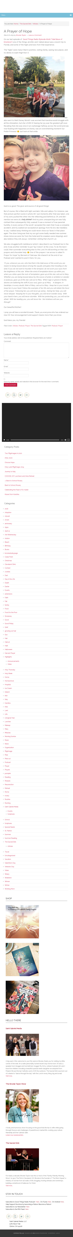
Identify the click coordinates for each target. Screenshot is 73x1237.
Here (37, 1202)
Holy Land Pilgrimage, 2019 (14, 467)
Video (10, 664)
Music (7, 740)
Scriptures (11, 814)
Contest (7, 568)
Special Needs (10, 827)
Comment (7, 341)
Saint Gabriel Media (11, 807)
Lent (6, 710)
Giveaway (8, 616)
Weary (7, 874)
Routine (7, 799)
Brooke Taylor (36, 5)
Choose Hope (9, 462)
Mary (6, 729)
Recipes (7, 781)
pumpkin (8, 773)
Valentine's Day (10, 863)
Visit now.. (9, 1076)
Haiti (6, 646)
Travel (7, 852)
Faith (6, 598)
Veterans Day (9, 867)
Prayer (27, 326)
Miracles (8, 733)
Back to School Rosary (13, 485)
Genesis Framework (41, 1233)
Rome (7, 792)
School (7, 820)
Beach (7, 542)
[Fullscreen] (68, 440)
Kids (6, 707)
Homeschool (9, 681)
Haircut (7, 642)
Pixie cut (8, 759)
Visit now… (9, 1185)
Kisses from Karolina (12, 494)
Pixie (6, 755)
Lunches (8, 721)
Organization (9, 747)
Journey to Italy (10, 471)
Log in (58, 1233)
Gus (6, 635)
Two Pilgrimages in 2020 (13, 453)
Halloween (8, 649)
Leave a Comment (34, 35)
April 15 (7, 531)
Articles (15, 326)
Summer (8, 834)
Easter (7, 586)
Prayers (7, 770)
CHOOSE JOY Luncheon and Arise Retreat (19, 476)
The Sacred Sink (36, 326)
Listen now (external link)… (15, 1135)
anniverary (8, 523)
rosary (7, 796)
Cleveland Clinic (10, 564)
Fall (6, 601)
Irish (6, 696)
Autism (7, 538)
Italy (6, 699)
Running (7, 803)
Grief (6, 627)
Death (7, 583)
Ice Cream (8, 688)
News (7, 744)
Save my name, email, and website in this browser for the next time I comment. (31, 382)
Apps (6, 527)
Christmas (8, 560)
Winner (7, 881)
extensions (8, 594)
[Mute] (65, 440)
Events (7, 590)
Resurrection (9, 784)
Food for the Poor (11, 612)
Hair (6, 638)
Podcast (21, 326)
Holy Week (8, 673)
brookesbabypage (11, 553)
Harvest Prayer (10, 653)
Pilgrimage (8, 751)
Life (6, 714)
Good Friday (9, 623)
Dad (6, 575)
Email (6, 366)
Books (7, 549)
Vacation (8, 859)
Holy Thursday (10, 670)
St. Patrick (8, 831)
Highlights (8, 657)
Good (7, 620)
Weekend (8, 878)
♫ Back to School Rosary (13, 481)
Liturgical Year (10, 718)
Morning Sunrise (10, 736)
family (7, 605)
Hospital (8, 684)
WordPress (51, 1233)
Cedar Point (9, 557)
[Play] (4, 440)
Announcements (13, 661)
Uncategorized (10, 855)
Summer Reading (11, 838)
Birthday (8, 546)
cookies (7, 572)
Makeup (7, 725)
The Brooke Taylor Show (16, 1084)
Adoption (8, 512)
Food (6, 609)
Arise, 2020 (8, 458)
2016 (6, 509)
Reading (8, 777)
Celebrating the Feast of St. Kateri (16, 490)
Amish (7, 520)
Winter (7, 885)
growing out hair (10, 631)
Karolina (7, 703)
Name (6, 360)
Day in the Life (10, 579)
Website (7, 373)
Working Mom (10, 889)
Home (7, 677)
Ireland (7, 692)
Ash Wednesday (10, 535)
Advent (7, 516)
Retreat (7, 788)
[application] (36, 422)
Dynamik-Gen (29, 1233)
